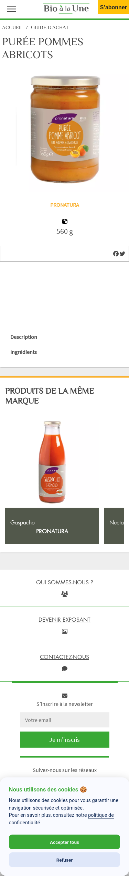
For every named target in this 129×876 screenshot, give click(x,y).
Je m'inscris (64, 740)
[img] (116, 253)
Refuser (64, 860)
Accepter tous (64, 842)
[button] (10, 8)
